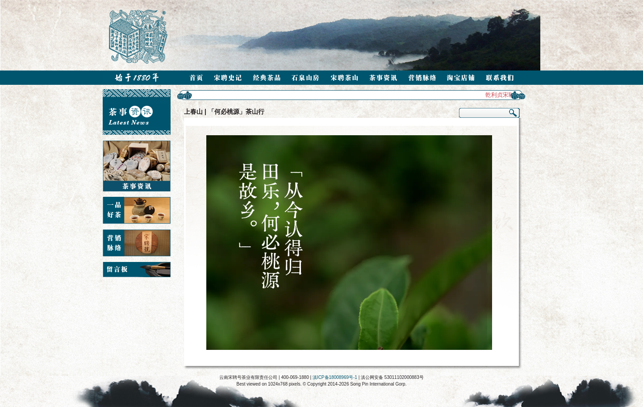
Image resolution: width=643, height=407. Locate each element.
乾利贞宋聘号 (504, 94)
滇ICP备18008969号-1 (335, 377)
